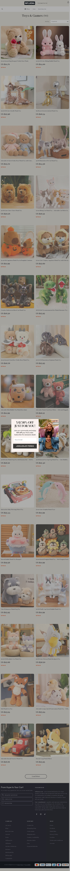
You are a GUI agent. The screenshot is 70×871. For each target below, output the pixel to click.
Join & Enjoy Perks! (25, 446)
